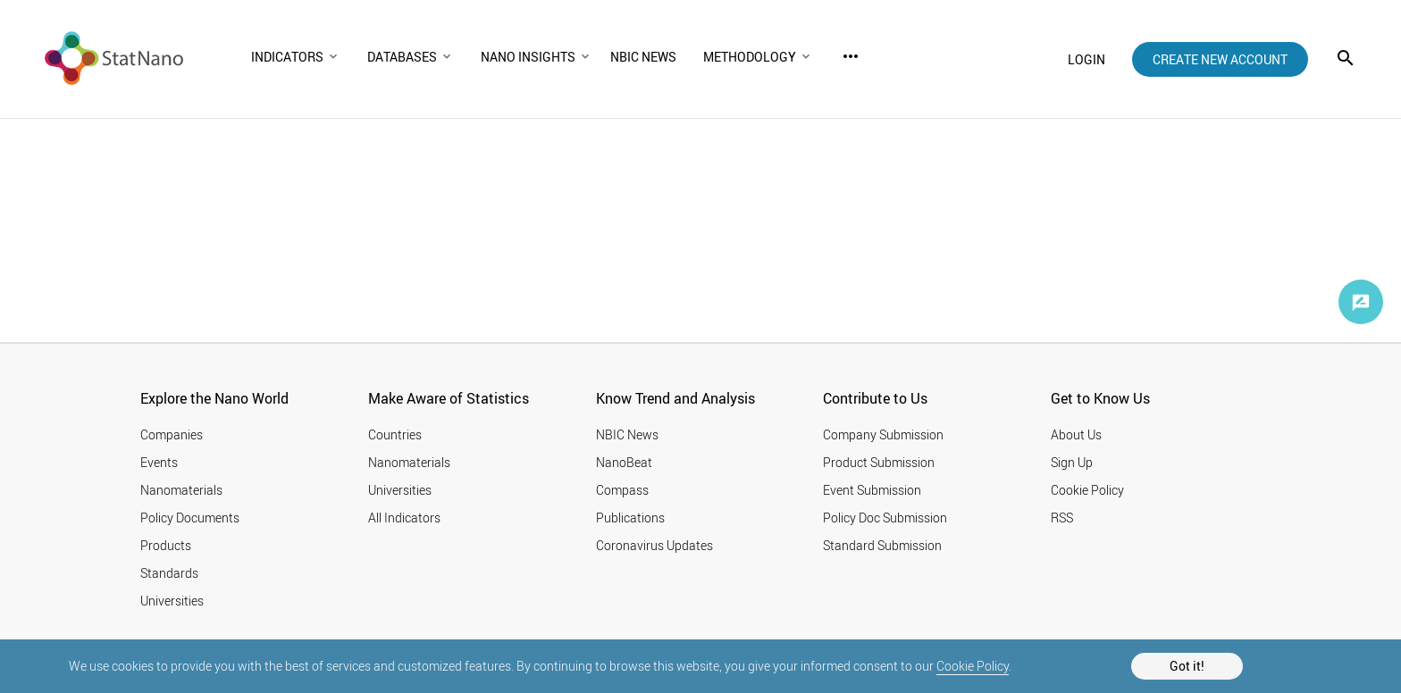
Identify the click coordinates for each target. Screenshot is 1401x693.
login (1086, 59)
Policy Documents (189, 517)
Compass (622, 489)
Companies (171, 434)
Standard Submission (882, 545)
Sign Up (1072, 462)
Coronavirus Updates (654, 545)
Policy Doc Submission (885, 517)
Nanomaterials (181, 489)
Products (165, 545)
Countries (395, 434)
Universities (172, 600)
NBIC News (627, 434)
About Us (1076, 434)
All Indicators (404, 517)
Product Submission (879, 462)
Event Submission (872, 489)
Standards (169, 572)
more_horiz (850, 56)
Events (159, 462)
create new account (1220, 59)
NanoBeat (624, 462)
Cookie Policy (972, 665)
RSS (1062, 517)
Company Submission (883, 434)
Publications (630, 517)
